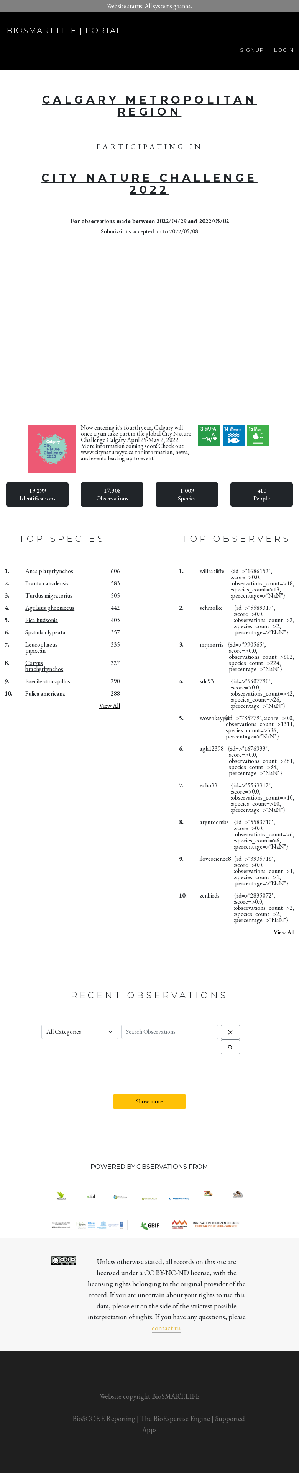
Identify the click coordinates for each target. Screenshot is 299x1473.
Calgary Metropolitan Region (149, 106)
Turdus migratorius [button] (48, 595)
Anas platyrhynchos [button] (49, 571)
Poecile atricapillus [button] (47, 681)
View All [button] (109, 706)
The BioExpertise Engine (175, 1418)
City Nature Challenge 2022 (149, 184)
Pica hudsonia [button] (41, 620)
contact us (166, 1327)
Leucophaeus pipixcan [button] (41, 647)
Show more (149, 1101)
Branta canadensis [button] (47, 583)
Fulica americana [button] (45, 693)
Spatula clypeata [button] (45, 632)
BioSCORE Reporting (103, 1418)
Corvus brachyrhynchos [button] (44, 666)
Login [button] (284, 50)
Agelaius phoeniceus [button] (49, 608)
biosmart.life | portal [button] (64, 30)
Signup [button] (252, 50)
